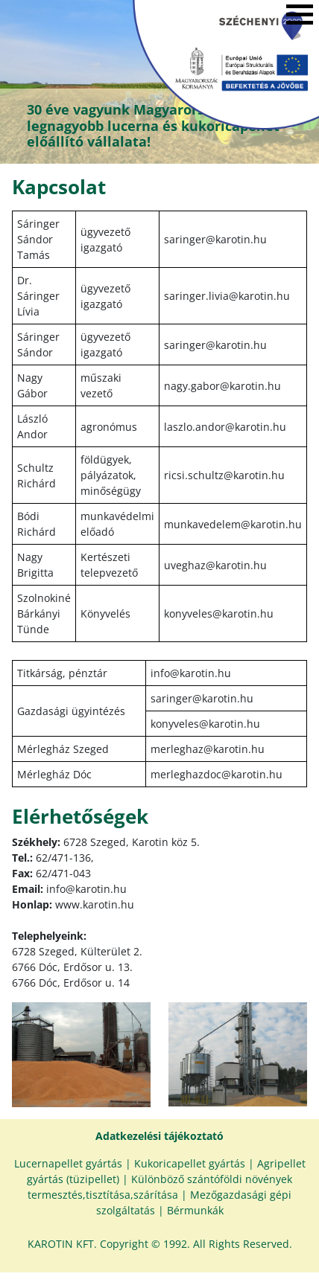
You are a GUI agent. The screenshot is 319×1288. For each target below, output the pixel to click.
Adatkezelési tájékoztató (159, 1136)
